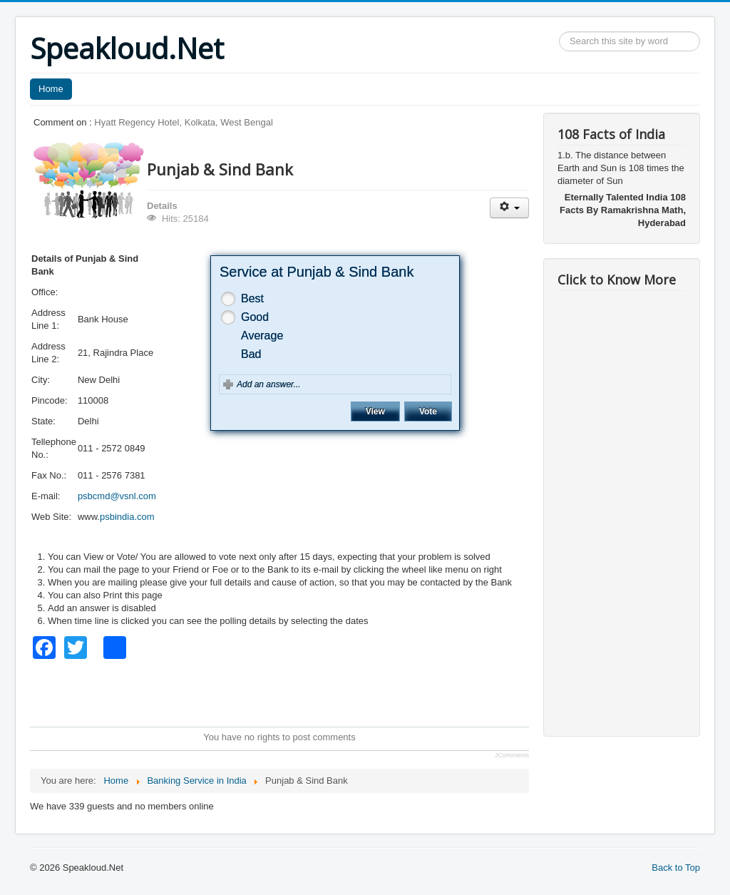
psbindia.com (127, 516)
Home (50, 88)
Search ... (559, 31)
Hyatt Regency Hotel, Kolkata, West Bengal (183, 122)
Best (252, 298)
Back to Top (676, 867)
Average (262, 335)
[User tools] (509, 208)
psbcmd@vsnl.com (117, 496)
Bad (251, 354)
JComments (512, 755)
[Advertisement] (289, 691)
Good (255, 317)
